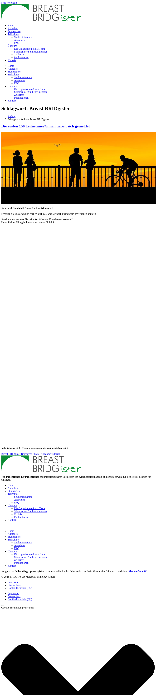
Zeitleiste (19, 54)
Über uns (12, 45)
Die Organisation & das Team (29, 48)
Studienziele (14, 31)
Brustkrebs (26, 454)
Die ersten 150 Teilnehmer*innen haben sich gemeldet (45, 126)
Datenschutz (14, 585)
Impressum (13, 582)
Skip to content (9, 2)
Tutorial (56, 454)
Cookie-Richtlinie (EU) (20, 588)
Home (11, 25)
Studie (36, 454)
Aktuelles (13, 28)
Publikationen (21, 57)
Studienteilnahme (23, 37)
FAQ (16, 43)
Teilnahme (13, 34)
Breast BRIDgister (10, 454)
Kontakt (12, 60)
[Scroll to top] (2, 605)
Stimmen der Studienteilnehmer (30, 51)
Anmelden (19, 40)
